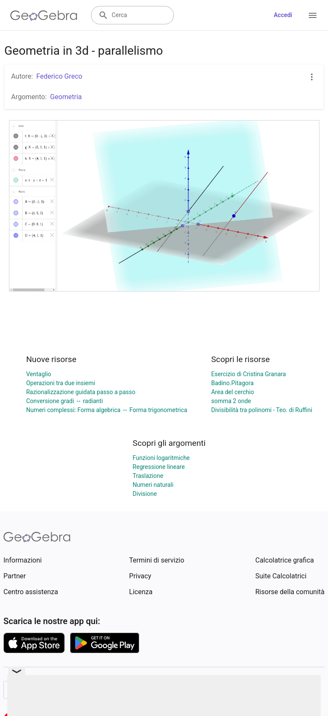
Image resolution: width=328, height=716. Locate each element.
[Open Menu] (313, 15)
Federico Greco (59, 76)
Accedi (283, 15)
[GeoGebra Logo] (43, 15)
